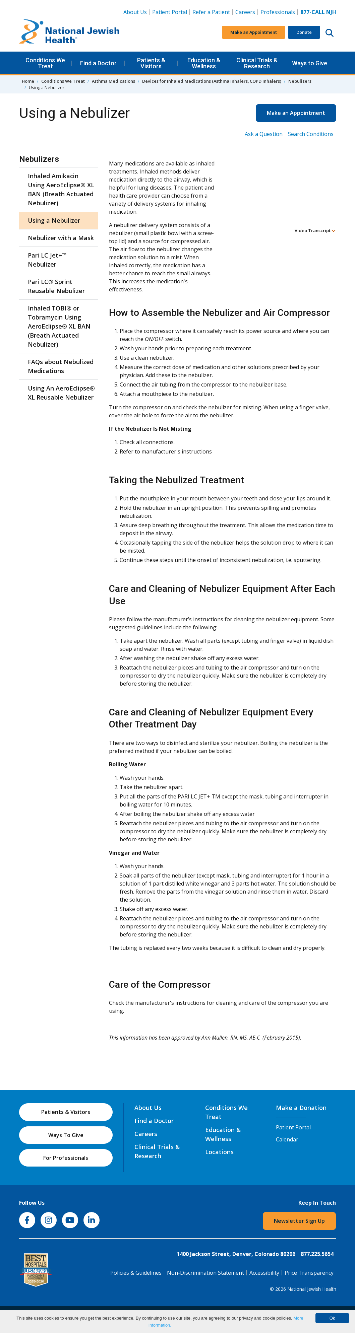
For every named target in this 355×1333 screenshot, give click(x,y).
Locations (219, 1152)
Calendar (287, 1139)
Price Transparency (309, 1272)
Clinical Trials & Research (257, 63)
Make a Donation (301, 1108)
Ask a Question (264, 134)
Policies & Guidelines (136, 1272)
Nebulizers (299, 81)
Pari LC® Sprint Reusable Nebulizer (56, 286)
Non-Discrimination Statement (205, 1272)
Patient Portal (169, 12)
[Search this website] (329, 32)
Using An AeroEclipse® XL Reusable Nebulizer (61, 392)
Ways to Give (309, 63)
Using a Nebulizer (54, 220)
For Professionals (65, 1158)
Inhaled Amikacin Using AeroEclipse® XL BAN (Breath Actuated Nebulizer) (61, 189)
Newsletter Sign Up (299, 1220)
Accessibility (264, 1272)
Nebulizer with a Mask (61, 238)
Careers (245, 12)
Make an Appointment (253, 32)
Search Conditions (311, 134)
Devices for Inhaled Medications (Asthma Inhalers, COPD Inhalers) (211, 81)
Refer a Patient (211, 12)
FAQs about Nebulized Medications (61, 366)
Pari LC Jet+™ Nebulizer (47, 259)
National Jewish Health (311, 1289)
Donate (304, 32)
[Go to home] (69, 32)
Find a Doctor (98, 63)
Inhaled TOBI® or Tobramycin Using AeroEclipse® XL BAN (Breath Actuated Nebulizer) (59, 326)
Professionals (277, 12)
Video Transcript (315, 230)
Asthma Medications (113, 81)
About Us (135, 12)
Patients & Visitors (151, 63)
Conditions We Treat (45, 63)
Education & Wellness (203, 63)
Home (28, 81)
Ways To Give (65, 1135)
